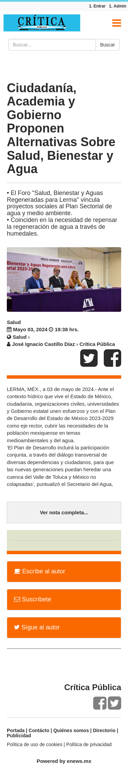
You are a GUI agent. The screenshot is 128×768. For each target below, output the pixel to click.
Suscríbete (32, 599)
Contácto (39, 730)
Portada (16, 730)
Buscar (107, 44)
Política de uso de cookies (34, 744)
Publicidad (19, 735)
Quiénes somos (71, 730)
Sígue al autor (37, 627)
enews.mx (79, 761)
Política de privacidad (89, 744)
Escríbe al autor (39, 571)
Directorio (104, 730)
